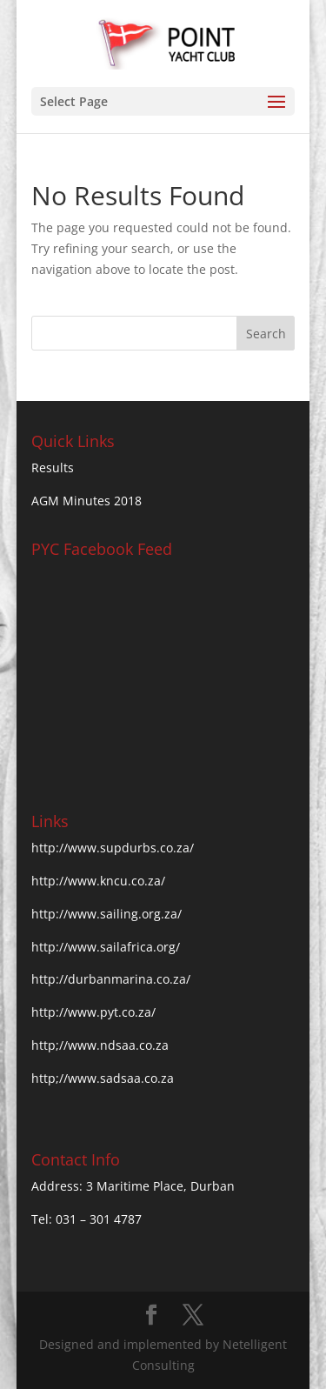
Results (52, 467)
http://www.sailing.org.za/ (106, 913)
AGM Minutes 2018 (86, 500)
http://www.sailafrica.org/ (105, 946)
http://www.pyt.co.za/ (93, 1012)
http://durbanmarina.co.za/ (110, 979)
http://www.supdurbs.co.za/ (112, 847)
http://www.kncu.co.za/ (98, 880)
